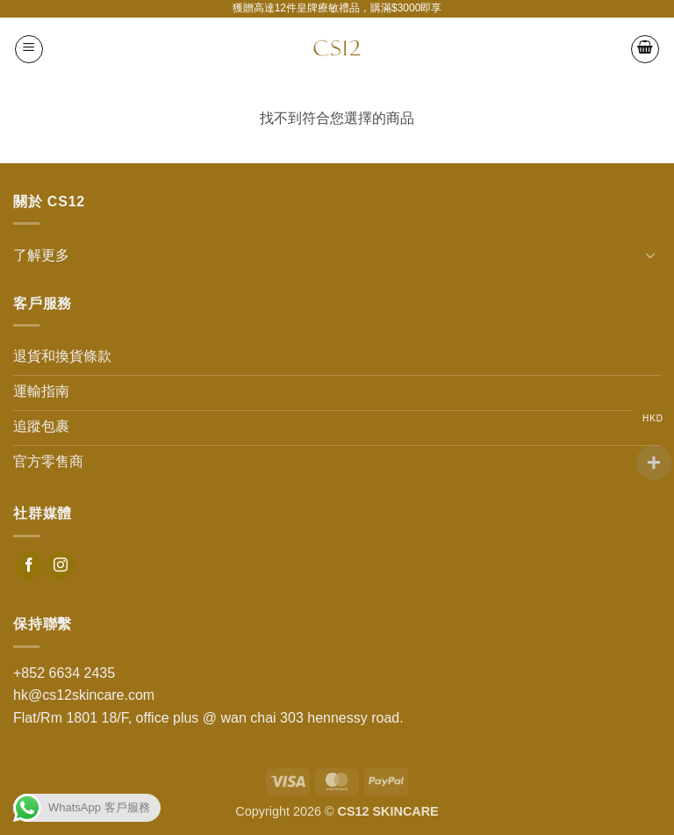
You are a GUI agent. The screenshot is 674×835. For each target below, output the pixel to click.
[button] (29, 49)
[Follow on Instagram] (61, 566)
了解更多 (41, 255)
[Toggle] (650, 254)
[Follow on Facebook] (29, 566)
